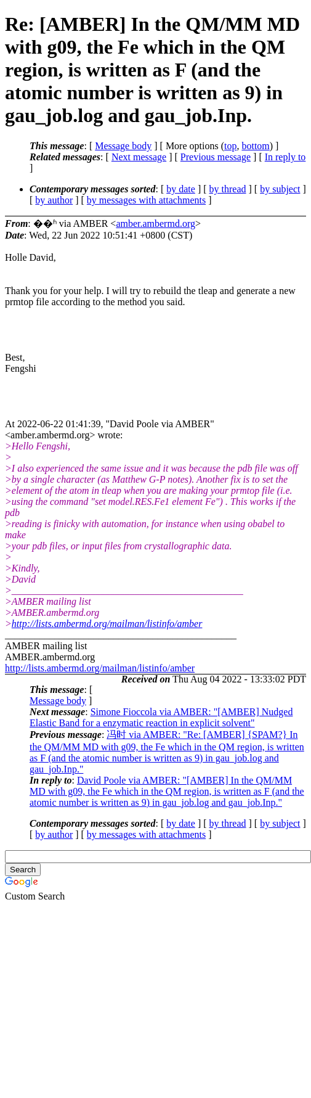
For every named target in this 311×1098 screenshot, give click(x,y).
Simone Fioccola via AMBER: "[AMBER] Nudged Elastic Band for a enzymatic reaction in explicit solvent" (161, 717)
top (230, 146)
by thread (227, 189)
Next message (138, 157)
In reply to (285, 157)
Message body (123, 146)
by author (54, 200)
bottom (255, 146)
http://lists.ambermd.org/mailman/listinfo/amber (107, 623)
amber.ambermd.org (155, 223)
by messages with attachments (146, 200)
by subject (280, 189)
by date (180, 189)
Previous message (215, 157)
